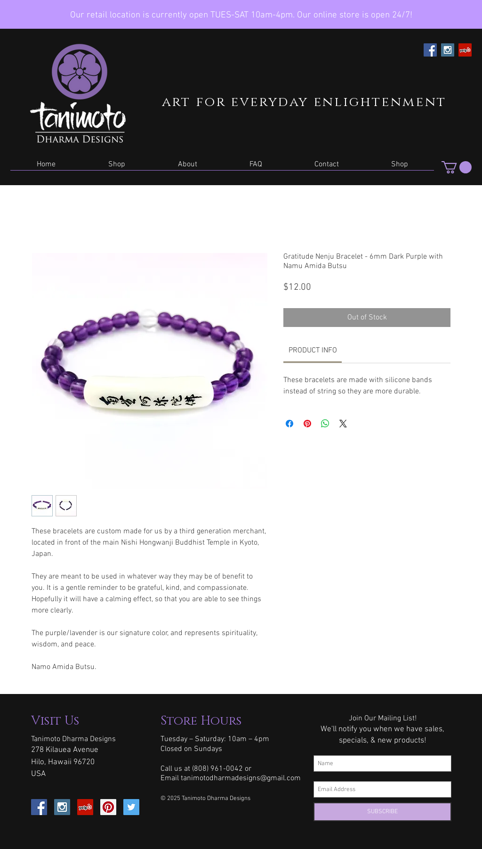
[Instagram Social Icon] (447, 50)
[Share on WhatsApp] (325, 423)
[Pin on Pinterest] (307, 423)
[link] (313, 350)
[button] (117, 167)
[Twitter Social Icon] (131, 807)
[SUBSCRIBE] (382, 811)
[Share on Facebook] (289, 423)
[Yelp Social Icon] (465, 50)
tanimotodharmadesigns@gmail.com (241, 778)
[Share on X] (343, 423)
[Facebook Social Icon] (430, 50)
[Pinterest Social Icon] (108, 807)
